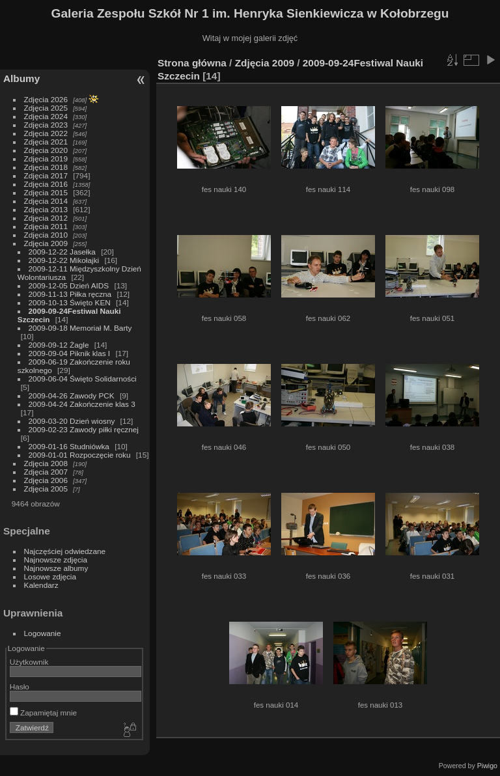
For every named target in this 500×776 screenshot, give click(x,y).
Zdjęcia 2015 (46, 192)
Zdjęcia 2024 (46, 116)
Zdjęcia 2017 (46, 175)
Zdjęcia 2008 (46, 463)
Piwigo (487, 765)
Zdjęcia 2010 (46, 234)
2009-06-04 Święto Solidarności (83, 378)
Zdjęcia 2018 (46, 167)
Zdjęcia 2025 (46, 108)
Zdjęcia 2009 (46, 243)
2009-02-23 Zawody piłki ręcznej (84, 429)
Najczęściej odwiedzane (65, 551)
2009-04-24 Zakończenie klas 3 (82, 404)
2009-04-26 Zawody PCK (72, 395)
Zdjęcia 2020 (46, 150)
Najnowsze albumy (56, 568)
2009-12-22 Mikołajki (64, 260)
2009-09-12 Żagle (59, 344)
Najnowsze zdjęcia (55, 559)
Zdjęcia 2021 (46, 141)
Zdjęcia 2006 (46, 480)
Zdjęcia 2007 (46, 471)
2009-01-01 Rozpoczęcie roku (80, 454)
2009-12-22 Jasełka (62, 251)
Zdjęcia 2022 (46, 133)
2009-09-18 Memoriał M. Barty (80, 328)
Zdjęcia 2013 (46, 209)
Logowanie (42, 633)
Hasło (19, 686)
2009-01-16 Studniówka (69, 446)
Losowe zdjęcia (50, 576)
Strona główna (192, 62)
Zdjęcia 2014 (46, 201)
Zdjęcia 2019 (46, 158)
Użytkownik (29, 662)
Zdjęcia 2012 (46, 218)
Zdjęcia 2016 (46, 184)
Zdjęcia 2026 (46, 99)
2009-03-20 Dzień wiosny (72, 421)
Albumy (21, 78)
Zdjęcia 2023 (46, 124)
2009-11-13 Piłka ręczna (70, 294)
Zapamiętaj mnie (43, 712)
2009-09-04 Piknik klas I (70, 353)
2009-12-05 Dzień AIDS (69, 285)
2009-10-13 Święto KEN (70, 302)
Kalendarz (41, 585)
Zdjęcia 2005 (46, 488)
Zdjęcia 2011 (46, 226)
